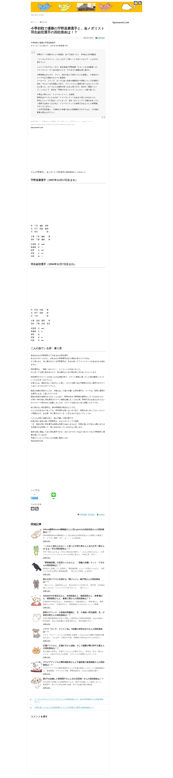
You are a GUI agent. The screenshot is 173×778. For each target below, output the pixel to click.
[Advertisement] (68, 150)
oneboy (102, 514)
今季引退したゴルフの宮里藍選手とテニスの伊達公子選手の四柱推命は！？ (61, 708)
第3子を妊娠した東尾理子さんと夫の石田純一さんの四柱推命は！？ (73, 679)
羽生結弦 (91, 514)
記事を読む (47, 541)
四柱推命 (101, 38)
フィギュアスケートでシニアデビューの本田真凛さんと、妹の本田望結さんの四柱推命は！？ (66, 700)
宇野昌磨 (83, 514)
